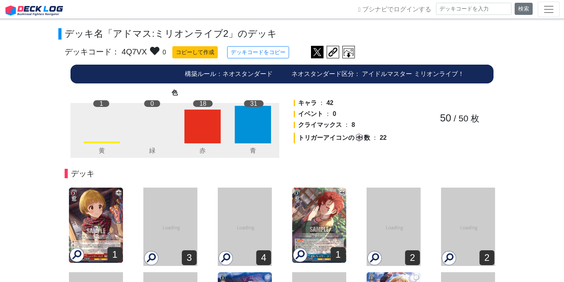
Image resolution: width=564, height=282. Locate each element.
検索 (523, 8)
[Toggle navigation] (549, 9)
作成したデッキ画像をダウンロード (348, 52)
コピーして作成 (195, 52)
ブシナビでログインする (394, 9)
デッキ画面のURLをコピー (333, 52)
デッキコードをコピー (258, 52)
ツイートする (317, 52)
